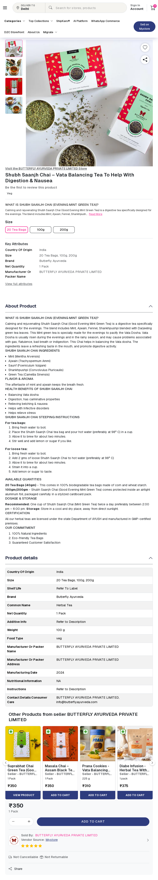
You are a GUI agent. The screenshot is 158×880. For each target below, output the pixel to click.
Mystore (52, 840)
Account (136, 7)
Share (15, 869)
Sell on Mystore (144, 27)
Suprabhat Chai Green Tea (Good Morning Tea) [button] (22, 768)
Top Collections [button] (40, 21)
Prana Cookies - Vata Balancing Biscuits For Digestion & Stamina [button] (95, 768)
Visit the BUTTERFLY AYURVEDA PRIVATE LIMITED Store (46, 168)
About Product (20, 306)
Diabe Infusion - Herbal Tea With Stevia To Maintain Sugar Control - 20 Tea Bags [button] (133, 768)
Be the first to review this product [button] (31, 187)
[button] (5, 7)
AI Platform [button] (80, 21)
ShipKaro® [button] (63, 21)
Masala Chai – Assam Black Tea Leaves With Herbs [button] (59, 768)
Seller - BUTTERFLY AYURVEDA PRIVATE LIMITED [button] (22, 774)
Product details (21, 558)
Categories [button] (14, 21)
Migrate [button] (50, 32)
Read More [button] (95, 214)
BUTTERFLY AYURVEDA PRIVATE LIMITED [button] (59, 835)
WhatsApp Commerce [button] (105, 21)
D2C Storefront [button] (14, 32)
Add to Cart (93, 821)
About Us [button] (34, 32)
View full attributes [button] (18, 284)
